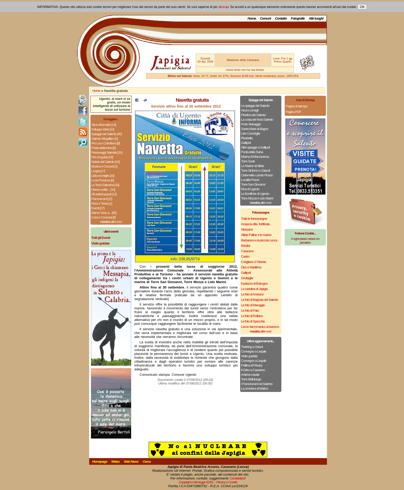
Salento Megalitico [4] (104, 139)
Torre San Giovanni (253, 184)
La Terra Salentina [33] (105, 185)
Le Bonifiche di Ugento (255, 194)
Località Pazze (250, 180)
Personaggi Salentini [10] (106, 152)
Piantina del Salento (253, 115)
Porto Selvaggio (251, 124)
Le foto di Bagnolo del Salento (259, 300)
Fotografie (298, 18)
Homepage (99, 461)
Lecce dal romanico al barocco (260, 327)
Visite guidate (249, 356)
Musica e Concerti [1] (104, 166)
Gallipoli (246, 143)
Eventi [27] (97, 208)
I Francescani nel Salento (257, 384)
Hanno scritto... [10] (103, 189)
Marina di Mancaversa (255, 157)
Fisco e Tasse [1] (101, 203)
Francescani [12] (101, 199)
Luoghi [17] (98, 171)
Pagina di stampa (296, 106)
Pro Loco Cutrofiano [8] (105, 143)
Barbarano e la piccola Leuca (259, 240)
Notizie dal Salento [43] (105, 162)
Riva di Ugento (250, 189)
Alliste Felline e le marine (256, 235)
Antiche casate (250, 375)
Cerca (146, 461)
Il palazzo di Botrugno (254, 283)
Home (252, 18)
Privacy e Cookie (226, 482)
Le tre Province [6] (102, 180)
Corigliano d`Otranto (253, 262)
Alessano (247, 229)
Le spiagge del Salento (255, 106)
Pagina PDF (293, 112)
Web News (131, 461)
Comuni (265, 18)
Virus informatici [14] (103, 125)
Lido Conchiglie (250, 133)
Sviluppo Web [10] (102, 129)
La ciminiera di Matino (254, 388)
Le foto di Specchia (253, 321)
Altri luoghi (316, 18)
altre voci (111, 222)
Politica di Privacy (252, 365)
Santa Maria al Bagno (254, 129)
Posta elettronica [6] (103, 148)
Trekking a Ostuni (252, 347)
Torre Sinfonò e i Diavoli (255, 170)
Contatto (281, 18)
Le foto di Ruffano (252, 316)
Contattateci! (238, 478)
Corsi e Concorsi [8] (103, 217)
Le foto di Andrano (252, 294)
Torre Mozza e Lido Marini (257, 198)
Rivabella (246, 138)
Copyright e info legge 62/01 (196, 482)
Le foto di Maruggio (253, 305)
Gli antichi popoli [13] (104, 194)
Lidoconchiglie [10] (102, 176)
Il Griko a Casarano (253, 370)
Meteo (115, 461)
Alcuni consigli (249, 110)
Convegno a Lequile (253, 351)
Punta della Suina (252, 152)
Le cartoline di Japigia (254, 289)
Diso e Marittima (251, 267)
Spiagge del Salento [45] (106, 134)
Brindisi (245, 246)
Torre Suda (248, 161)
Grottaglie (247, 278)
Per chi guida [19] (102, 157)
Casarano (247, 251)
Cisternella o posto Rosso (257, 175)
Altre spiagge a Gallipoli (255, 147)
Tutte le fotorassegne (254, 219)
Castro (245, 256)
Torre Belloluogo (251, 379)
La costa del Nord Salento (257, 119)
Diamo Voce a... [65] (103, 213)
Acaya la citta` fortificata (255, 224)
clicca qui (223, 7)
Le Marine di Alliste (252, 166)
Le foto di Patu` (250, 310)
